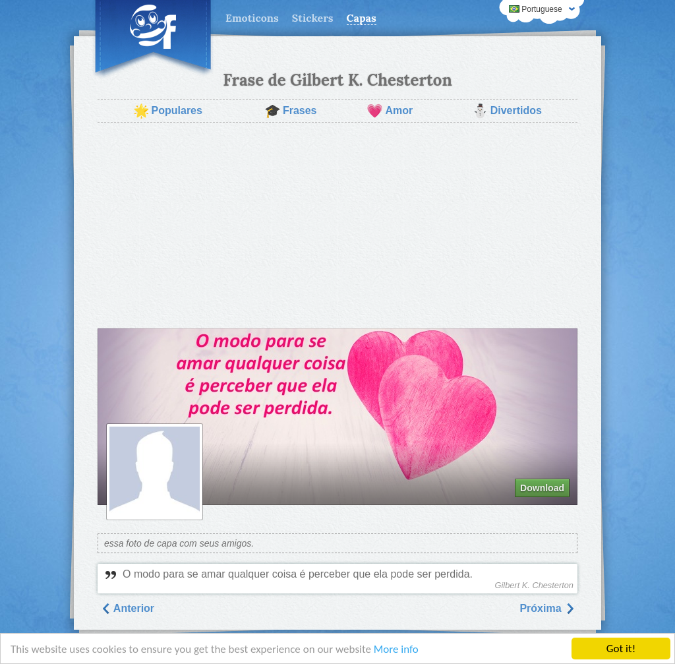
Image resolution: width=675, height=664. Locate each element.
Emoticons (252, 17)
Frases (290, 111)
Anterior (127, 608)
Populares (167, 111)
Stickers (313, 17)
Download (542, 488)
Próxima (547, 608)
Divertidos (507, 111)
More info (396, 650)
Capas (361, 17)
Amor (390, 111)
